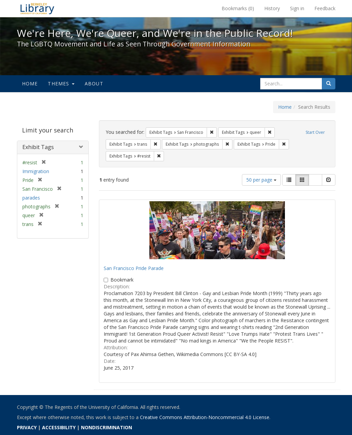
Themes (61, 83)
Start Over (315, 132)
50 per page (261, 180)
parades (31, 197)
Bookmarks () (238, 8)
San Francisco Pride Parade (134, 268)
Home (30, 83)
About (94, 83)
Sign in (297, 8)
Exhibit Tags (38, 147)
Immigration (35, 171)
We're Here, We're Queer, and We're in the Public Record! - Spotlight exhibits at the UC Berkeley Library (37, 8)
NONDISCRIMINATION (106, 427)
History (272, 8)
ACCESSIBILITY (59, 427)
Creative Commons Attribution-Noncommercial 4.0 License (204, 417)
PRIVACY (27, 427)
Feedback (324, 8)
